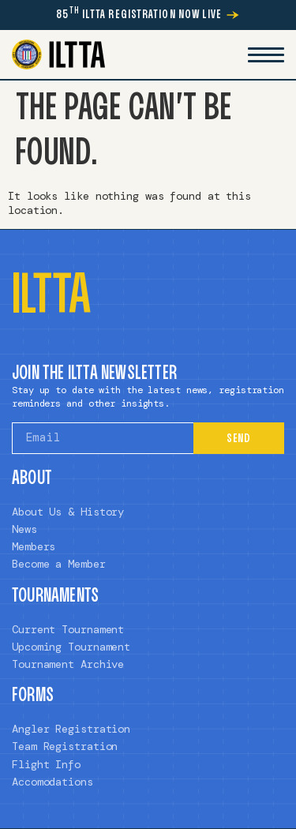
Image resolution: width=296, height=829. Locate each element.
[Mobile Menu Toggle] (266, 54)
